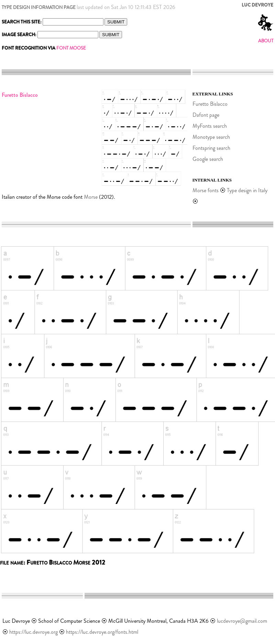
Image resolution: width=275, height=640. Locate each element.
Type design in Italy (247, 190)
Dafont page (205, 115)
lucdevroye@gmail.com (242, 621)
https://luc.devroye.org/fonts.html (102, 632)
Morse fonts (205, 190)
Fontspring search (211, 148)
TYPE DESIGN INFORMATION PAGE (39, 7)
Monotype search (211, 137)
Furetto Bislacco (210, 104)
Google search (207, 159)
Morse (91, 197)
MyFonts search (209, 126)
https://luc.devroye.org (33, 632)
